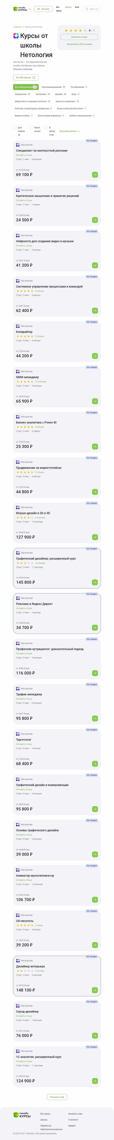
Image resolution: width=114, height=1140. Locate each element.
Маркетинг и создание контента (33, 101)
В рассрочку (52, 131)
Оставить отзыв (24, 155)
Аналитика (43, 94)
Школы (68, 7)
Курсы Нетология (33, 27)
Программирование (54, 87)
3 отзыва (39, 291)
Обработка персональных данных (51, 1127)
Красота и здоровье (68, 101)
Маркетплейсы (24, 115)
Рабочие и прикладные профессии (33, 108)
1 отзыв (39, 925)
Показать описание (22, 69)
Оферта (72, 1125)
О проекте (73, 1120)
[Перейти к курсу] (95, 175)
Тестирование (79, 87)
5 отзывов (40, 563)
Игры (76, 94)
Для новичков (21, 131)
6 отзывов (40, 517)
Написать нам (75, 1114)
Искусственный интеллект (72, 108)
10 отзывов (40, 381)
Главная (18, 27)
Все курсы (59, 9)
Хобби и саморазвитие (82, 115)
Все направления (26, 87)
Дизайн (61, 94)
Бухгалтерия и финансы (51, 115)
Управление (23, 94)
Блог (77, 7)
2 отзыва (39, 336)
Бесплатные (37, 129)
